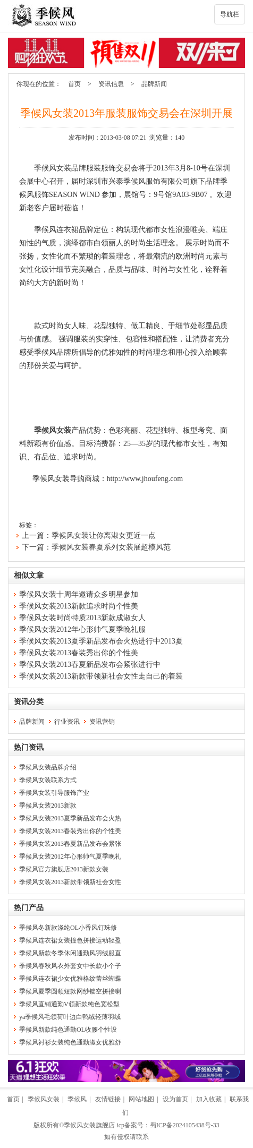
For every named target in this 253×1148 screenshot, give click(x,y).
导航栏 (229, 14)
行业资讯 (67, 721)
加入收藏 (209, 1099)
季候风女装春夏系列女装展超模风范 (111, 547)
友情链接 (108, 1099)
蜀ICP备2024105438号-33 (185, 1125)
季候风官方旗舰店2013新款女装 (63, 869)
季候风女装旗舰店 (89, 1125)
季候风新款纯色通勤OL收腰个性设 (68, 1029)
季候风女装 (52, 430)
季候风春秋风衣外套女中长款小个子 (70, 966)
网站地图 (141, 1099)
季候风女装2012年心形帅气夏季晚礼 (70, 856)
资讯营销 (102, 721)
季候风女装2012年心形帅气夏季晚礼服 (82, 629)
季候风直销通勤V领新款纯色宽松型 (69, 1004)
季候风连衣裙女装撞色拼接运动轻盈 (70, 940)
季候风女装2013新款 (48, 805)
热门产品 (29, 908)
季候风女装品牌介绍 (48, 767)
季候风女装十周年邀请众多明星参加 (78, 594)
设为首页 (175, 1099)
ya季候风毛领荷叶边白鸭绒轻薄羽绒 (70, 1017)
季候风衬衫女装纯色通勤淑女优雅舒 (70, 1042)
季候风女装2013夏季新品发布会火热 (70, 818)
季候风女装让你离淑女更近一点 (104, 535)
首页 (74, 84)
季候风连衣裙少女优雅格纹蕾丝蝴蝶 (70, 978)
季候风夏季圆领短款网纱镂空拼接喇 (70, 991)
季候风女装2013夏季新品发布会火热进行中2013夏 (101, 641)
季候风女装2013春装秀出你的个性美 (78, 653)
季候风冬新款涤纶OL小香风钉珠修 (68, 927)
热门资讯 (29, 747)
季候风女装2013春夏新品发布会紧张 (70, 843)
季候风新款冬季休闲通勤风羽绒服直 (70, 953)
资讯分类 (29, 702)
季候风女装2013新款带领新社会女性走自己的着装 (101, 676)
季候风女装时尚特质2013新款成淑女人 (82, 618)
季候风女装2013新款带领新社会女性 (70, 882)
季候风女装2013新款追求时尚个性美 (78, 606)
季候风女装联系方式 (48, 780)
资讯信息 (111, 84)
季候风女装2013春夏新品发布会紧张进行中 (90, 665)
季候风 (45, 168)
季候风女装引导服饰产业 (54, 792)
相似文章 (29, 575)
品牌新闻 (154, 84)
